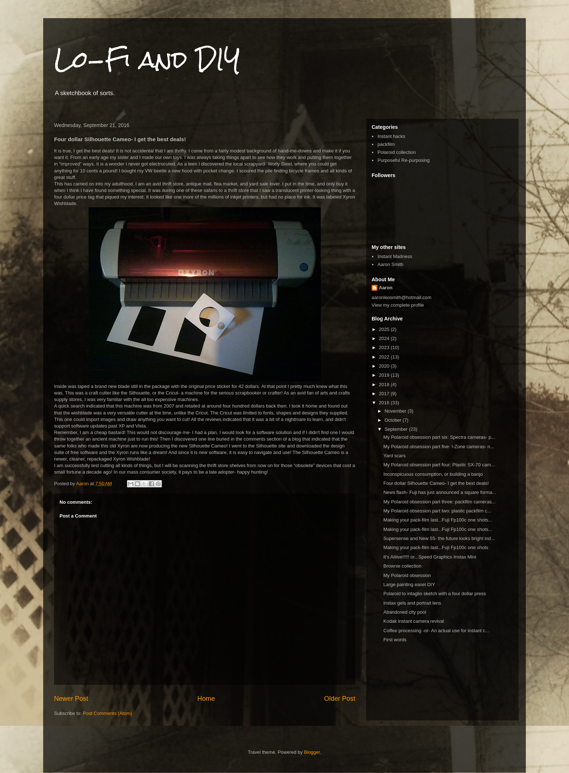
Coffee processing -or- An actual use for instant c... (436, 630)
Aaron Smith (390, 264)
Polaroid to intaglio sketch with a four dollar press (434, 593)
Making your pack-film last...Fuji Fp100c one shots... (437, 520)
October (394, 420)
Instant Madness (394, 256)
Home (206, 698)
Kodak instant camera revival (413, 621)
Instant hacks (391, 136)
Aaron (386, 287)
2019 (385, 375)
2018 (385, 384)
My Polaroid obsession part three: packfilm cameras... (439, 501)
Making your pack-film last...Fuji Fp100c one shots (435, 547)
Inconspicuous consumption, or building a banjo (433, 474)
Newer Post (71, 698)
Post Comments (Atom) (107, 713)
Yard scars (394, 455)
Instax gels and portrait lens (412, 603)
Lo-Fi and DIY (147, 59)
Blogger (312, 752)
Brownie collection (402, 566)
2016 (385, 402)
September (397, 429)
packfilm (386, 144)
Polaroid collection (396, 152)
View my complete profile (398, 305)
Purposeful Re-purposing (403, 160)
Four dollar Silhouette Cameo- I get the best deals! (436, 483)
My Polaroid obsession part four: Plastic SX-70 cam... (439, 464)
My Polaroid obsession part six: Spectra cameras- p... (439, 437)
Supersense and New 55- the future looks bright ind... (439, 538)
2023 (385, 347)
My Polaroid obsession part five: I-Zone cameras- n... (438, 446)
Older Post (339, 698)
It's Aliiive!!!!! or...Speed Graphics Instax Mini (429, 557)
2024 (385, 338)
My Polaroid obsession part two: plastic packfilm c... (437, 511)
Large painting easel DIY (409, 584)
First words (394, 639)
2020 (385, 366)
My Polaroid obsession (407, 575)
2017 (385, 393)
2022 (385, 357)
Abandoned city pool (404, 612)
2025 (385, 329)
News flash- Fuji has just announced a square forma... (439, 492)
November (396, 411)
